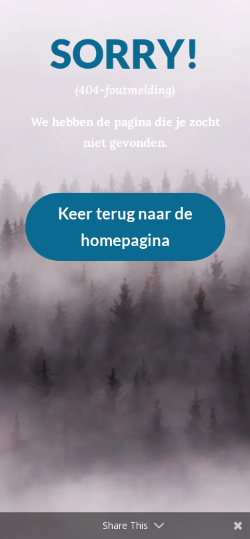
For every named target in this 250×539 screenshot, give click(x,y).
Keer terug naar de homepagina (125, 226)
